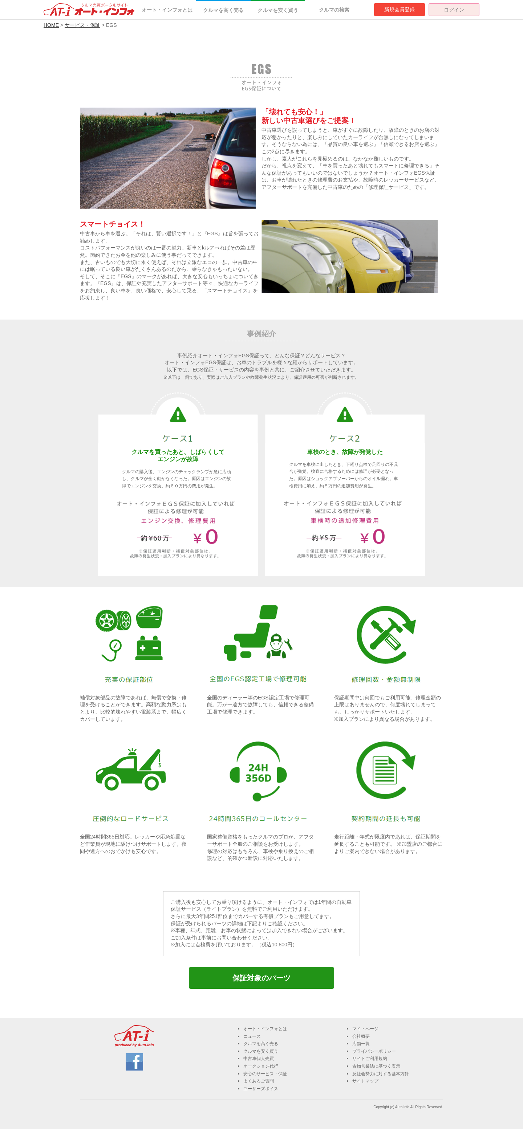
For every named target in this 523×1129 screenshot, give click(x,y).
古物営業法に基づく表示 (376, 1066)
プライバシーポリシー (374, 1051)
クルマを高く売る (223, 10)
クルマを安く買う (278, 10)
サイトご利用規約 (369, 1058)
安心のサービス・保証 (265, 1073)
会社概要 (361, 1036)
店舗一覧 (361, 1043)
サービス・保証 (82, 25)
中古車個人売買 (258, 1058)
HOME (51, 25)
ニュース (252, 1036)
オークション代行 (260, 1066)
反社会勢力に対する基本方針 (380, 1073)
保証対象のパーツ (261, 978)
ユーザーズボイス (260, 1088)
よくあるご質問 (258, 1081)
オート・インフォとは (167, 10)
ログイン (454, 10)
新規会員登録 (399, 9)
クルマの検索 (334, 10)
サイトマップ (365, 1081)
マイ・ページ (365, 1028)
